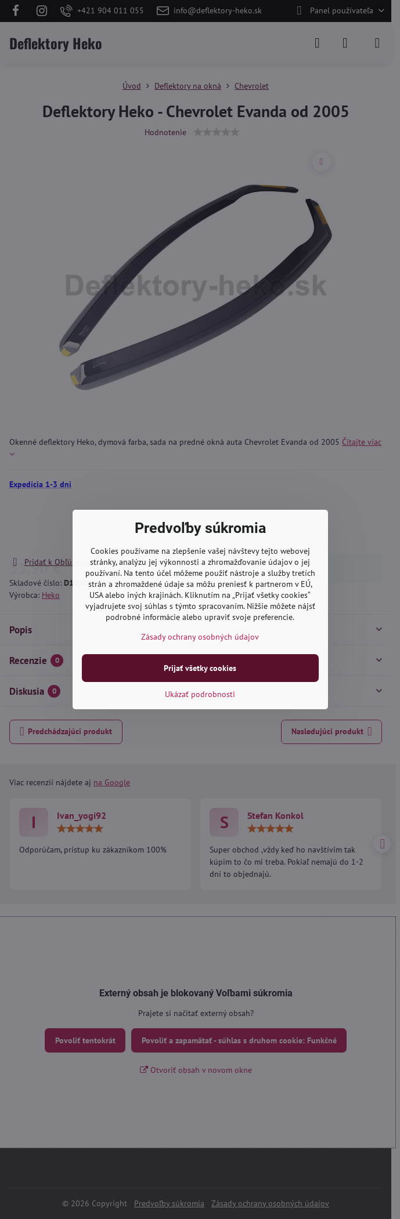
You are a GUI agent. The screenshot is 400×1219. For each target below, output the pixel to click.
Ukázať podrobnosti (200, 694)
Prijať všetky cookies (200, 668)
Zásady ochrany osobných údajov (200, 637)
